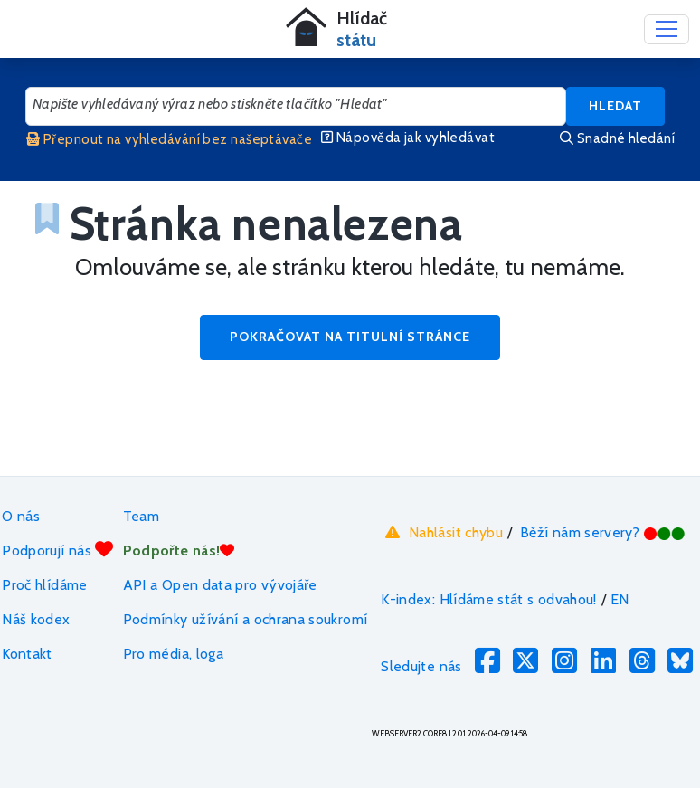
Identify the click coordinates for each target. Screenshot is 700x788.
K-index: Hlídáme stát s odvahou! (489, 599)
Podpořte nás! (179, 550)
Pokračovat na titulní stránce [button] (350, 336)
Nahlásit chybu (442, 532)
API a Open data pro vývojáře (220, 584)
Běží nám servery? (603, 532)
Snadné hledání (617, 138)
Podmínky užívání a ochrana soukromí (245, 619)
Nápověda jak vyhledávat (408, 137)
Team (141, 516)
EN (619, 599)
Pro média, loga (173, 653)
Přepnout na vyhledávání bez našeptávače (169, 139)
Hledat (615, 106)
